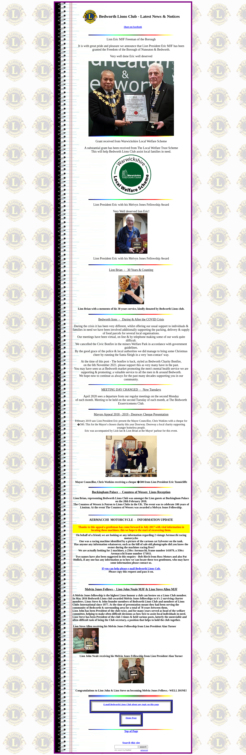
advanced (144, 750)
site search (118, 750)
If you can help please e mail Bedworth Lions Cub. (131, 568)
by (127, 750)
